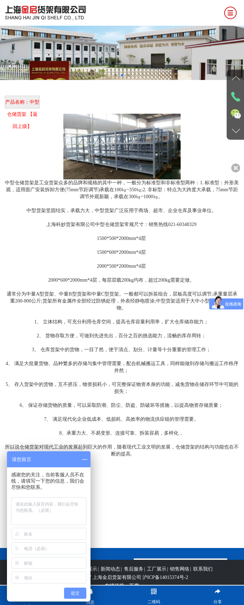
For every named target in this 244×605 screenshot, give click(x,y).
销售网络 (179, 576)
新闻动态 (110, 576)
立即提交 (180, 562)
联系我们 (203, 576)
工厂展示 (156, 576)
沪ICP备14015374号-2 (165, 584)
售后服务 (133, 576)
